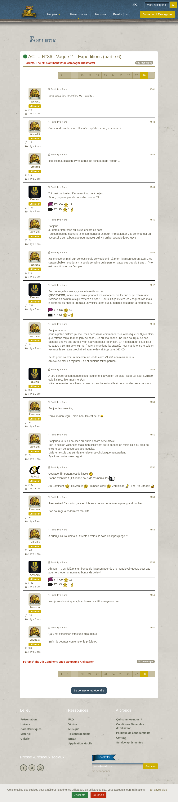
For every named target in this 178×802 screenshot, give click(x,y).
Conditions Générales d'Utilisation (130, 726)
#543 (152, 154)
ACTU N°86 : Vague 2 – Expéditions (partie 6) (72, 56)
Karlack (35, 199)
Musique (73, 729)
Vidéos (72, 724)
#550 (152, 402)
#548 (152, 324)
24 (113, 75)
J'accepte (79, 794)
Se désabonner (101, 771)
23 (105, 75)
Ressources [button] (78, 15)
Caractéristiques (31, 729)
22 (97, 75)
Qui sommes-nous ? (129, 719)
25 (120, 75)
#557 (152, 627)
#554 (152, 530)
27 (136, 75)
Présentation (28, 719)
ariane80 (35, 134)
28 (144, 75)
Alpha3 (34, 476)
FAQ (71, 719)
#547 (152, 285)
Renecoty (34, 414)
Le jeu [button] (53, 14)
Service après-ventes (129, 742)
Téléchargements (79, 733)
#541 (152, 89)
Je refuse (98, 794)
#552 (152, 467)
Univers (25, 724)
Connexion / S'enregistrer (157, 14)
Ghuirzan (34, 607)
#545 (152, 220)
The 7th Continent (47, 62)
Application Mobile (80, 743)
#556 (152, 595)
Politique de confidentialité (133, 732)
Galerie (24, 738)
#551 (152, 435)
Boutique (120, 14)
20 (82, 75)
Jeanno (35, 382)
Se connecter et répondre (89, 690)
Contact (121, 737)
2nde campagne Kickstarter (77, 62)
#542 (152, 122)
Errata (72, 738)
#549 (152, 369)
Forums (100, 14)
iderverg (35, 101)
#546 (152, 252)
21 (89, 75)
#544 (152, 187)
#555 (152, 562)
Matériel (25, 733)
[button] (135, 5)
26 (128, 75)
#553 (152, 497)
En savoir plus (158, 789)
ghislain (34, 232)
